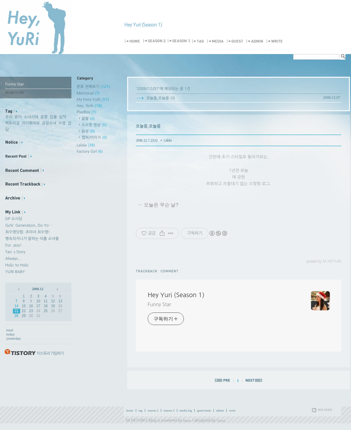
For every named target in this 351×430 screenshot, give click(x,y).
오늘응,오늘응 (157, 98)
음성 (88, 131)
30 (31, 316)
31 (38, 316)
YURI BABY (15, 272)
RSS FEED (325, 410)
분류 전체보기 (93, 87)
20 (60, 306)
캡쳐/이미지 (94, 137)
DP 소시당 (13, 219)
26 (53, 311)
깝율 (53, 117)
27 (60, 311)
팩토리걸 (12, 123)
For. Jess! (13, 245)
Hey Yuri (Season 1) (143, 24)
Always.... (13, 259)
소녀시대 (31, 117)
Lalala (86, 145)
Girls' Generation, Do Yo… (28, 225)
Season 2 (155, 41)
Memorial (88, 93)
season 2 (153, 410)
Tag (199, 41)
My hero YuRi (93, 99)
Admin (256, 41)
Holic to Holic (17, 265)
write (232, 410)
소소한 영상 (94, 125)
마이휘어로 (31, 123)
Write (276, 41)
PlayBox (86, 112)
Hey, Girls (89, 106)
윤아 (18, 117)
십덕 (63, 117)
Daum (187, 420)
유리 (9, 117)
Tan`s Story (15, 252)
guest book (204, 410)
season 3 (169, 410)
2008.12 (38, 289)
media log (186, 410)
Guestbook (236, 41)
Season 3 (179, 41)
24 (38, 311)
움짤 (44, 117)
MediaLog (216, 41)
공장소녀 (49, 123)
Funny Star (159, 304)
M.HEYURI (135, 420)
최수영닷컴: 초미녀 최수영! (27, 232)
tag (140, 410)
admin (220, 410)
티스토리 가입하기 (50, 353)
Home (133, 41)
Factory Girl (90, 151)
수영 (62, 123)
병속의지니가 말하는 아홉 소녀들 (32, 239)
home (129, 410)
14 (16, 306)
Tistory (221, 420)
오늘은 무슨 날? (161, 205)
